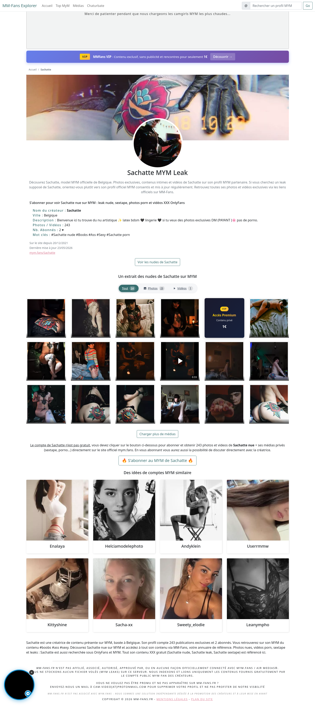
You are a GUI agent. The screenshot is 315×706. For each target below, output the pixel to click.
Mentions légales (172, 699)
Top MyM (63, 5)
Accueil (47, 5)
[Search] (276, 6)
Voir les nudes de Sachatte (157, 262)
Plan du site (202, 699)
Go (308, 5)
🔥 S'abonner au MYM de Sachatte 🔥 (157, 460)
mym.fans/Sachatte (42, 253)
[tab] (128, 288)
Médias (78, 5)
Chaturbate (95, 5)
